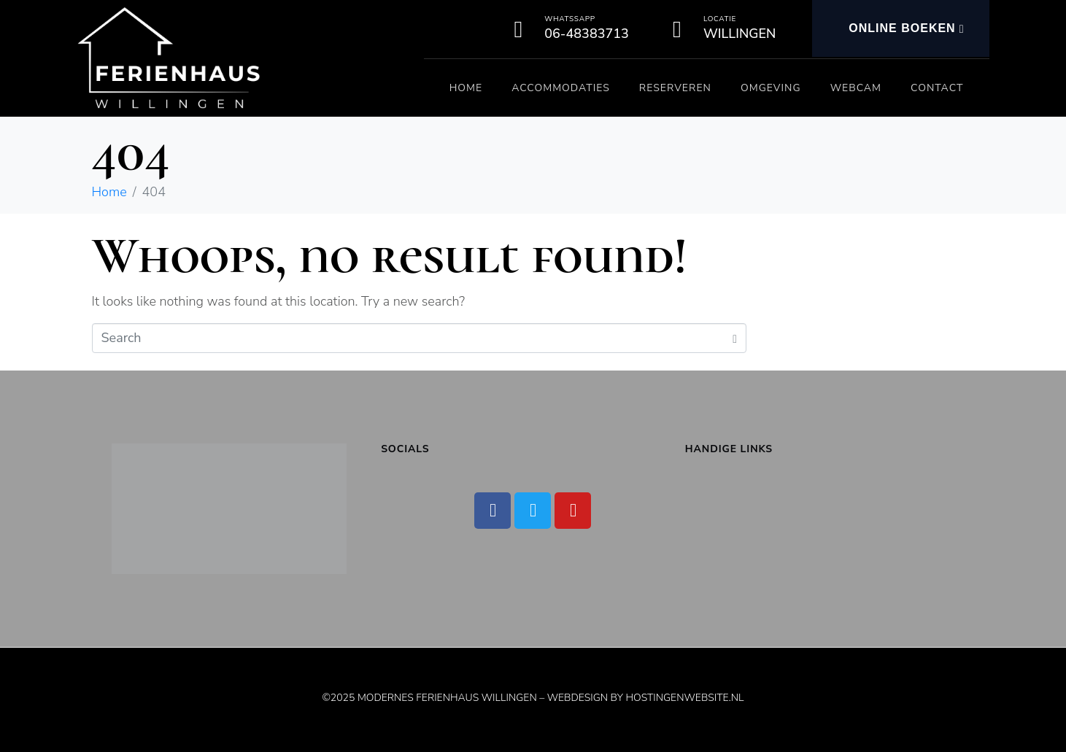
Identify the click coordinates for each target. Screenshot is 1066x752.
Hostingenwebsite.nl (684, 698)
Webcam (855, 88)
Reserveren (675, 88)
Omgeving (771, 88)
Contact (937, 88)
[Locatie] (677, 29)
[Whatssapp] (518, 29)
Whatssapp (569, 19)
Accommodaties (560, 88)
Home (466, 88)
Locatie (719, 19)
